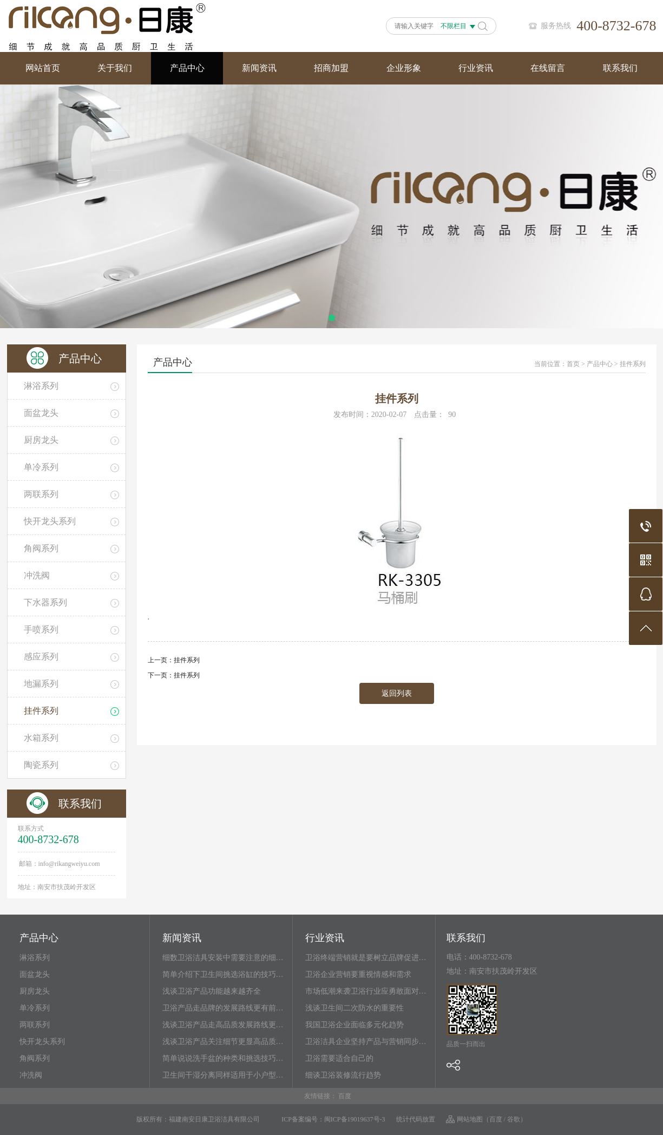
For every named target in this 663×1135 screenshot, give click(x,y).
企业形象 (403, 68)
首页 (573, 364)
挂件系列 (633, 364)
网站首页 (42, 68)
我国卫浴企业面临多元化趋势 (354, 1025)
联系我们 (620, 68)
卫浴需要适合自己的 (339, 1058)
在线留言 (547, 68)
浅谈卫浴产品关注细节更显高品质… (223, 1042)
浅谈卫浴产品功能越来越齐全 (211, 991)
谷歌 (513, 1119)
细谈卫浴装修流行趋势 (343, 1075)
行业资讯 (475, 68)
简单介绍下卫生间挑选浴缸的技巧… (223, 974)
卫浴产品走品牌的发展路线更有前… (223, 1008)
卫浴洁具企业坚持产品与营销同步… (365, 1042)
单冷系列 (34, 1008)
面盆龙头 (34, 974)
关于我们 (114, 68)
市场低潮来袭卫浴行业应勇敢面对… (365, 991)
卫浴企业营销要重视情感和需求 (358, 974)
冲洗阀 (30, 1075)
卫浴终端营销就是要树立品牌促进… (365, 958)
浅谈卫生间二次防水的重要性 (354, 1008)
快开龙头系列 (42, 1042)
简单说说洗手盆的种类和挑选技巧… (223, 1058)
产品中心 (187, 68)
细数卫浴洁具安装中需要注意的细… (223, 958)
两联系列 (34, 1025)
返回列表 (397, 693)
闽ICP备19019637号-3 (354, 1119)
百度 (344, 1096)
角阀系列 (34, 1058)
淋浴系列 (34, 958)
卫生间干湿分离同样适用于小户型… (223, 1075)
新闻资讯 (259, 68)
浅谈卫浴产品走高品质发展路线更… (223, 1025)
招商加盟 (331, 68)
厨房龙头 (34, 991)
